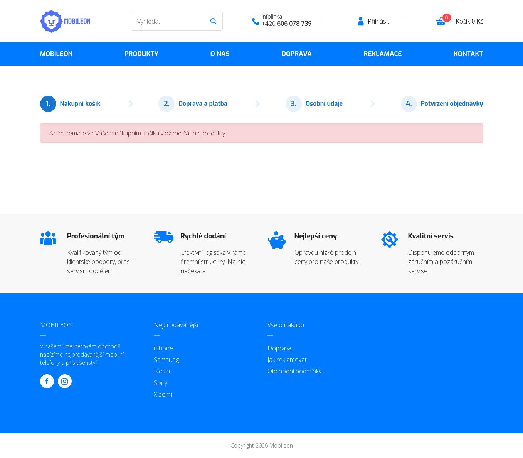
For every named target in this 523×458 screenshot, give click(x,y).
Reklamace (383, 53)
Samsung (166, 359)
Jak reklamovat (287, 359)
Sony (160, 383)
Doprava (296, 53)
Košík (469, 21)
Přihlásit (378, 21)
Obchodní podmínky (294, 371)
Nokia (162, 371)
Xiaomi (163, 394)
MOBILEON (56, 53)
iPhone (163, 348)
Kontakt (468, 53)
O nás (220, 53)
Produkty (141, 53)
